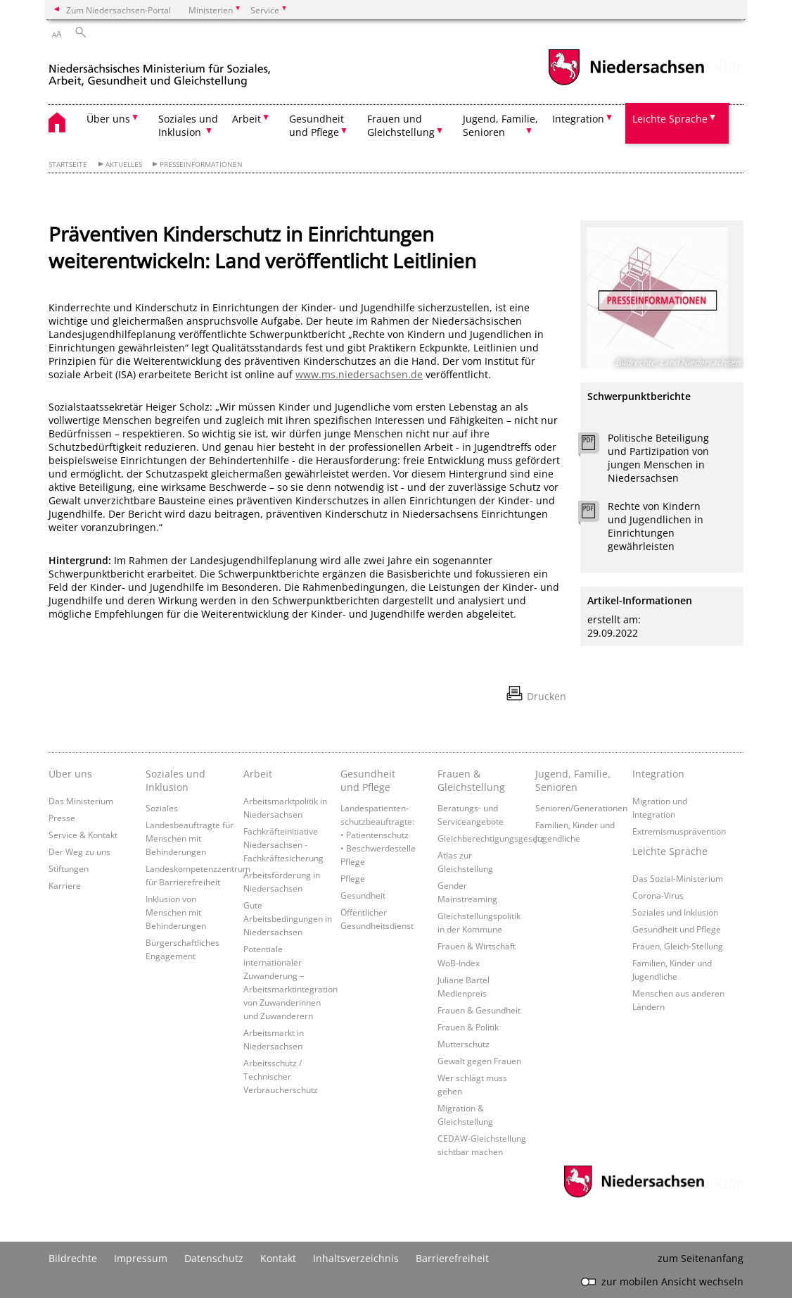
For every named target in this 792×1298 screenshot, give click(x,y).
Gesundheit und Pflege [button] (316, 125)
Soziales (162, 807)
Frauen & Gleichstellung (471, 780)
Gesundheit (362, 895)
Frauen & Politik (468, 1026)
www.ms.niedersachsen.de (359, 374)
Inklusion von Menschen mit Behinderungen (176, 912)
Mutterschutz (463, 1043)
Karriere (65, 885)
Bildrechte (73, 1258)
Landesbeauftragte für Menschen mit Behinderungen (190, 838)
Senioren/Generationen (581, 807)
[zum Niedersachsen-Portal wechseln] (626, 83)
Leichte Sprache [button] (670, 118)
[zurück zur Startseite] (160, 69)
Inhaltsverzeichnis (356, 1258)
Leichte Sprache (670, 851)
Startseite (68, 164)
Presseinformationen (201, 164)
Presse (62, 817)
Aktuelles (124, 164)
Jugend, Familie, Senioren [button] (500, 125)
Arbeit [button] (246, 118)
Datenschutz (213, 1258)
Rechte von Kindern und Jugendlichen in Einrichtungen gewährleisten (655, 526)
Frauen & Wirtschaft (476, 945)
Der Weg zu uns (79, 851)
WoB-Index (458, 962)
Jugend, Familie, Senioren (573, 780)
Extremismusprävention (679, 831)
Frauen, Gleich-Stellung (677, 945)
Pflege (352, 878)
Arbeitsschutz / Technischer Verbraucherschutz (280, 1076)
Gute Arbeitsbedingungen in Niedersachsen (287, 918)
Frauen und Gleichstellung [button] (401, 125)
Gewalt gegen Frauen (479, 1060)
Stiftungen (69, 868)
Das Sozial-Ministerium (677, 878)
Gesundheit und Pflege (367, 780)
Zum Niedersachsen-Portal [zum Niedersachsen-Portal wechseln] (118, 9)
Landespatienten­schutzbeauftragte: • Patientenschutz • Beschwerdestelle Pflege (378, 834)
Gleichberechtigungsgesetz (490, 838)
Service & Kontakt (83, 834)
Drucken (546, 696)
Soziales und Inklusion (175, 780)
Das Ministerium (81, 800)
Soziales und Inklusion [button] (188, 125)
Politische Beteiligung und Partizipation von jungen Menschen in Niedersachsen (658, 458)
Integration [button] (578, 118)
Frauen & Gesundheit (478, 1010)
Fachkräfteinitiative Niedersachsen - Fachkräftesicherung (283, 844)
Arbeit (257, 773)
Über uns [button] (108, 118)
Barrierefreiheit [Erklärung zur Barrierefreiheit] (452, 1258)
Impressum (140, 1258)
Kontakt (278, 1258)
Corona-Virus (658, 895)
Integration (658, 773)
